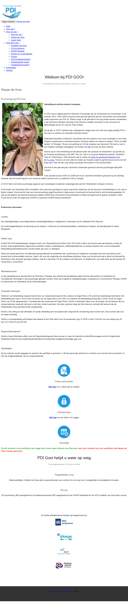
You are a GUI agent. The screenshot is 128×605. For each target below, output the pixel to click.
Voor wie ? (10, 29)
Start (8, 26)
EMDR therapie (17, 51)
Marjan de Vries (23, 21)
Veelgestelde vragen (20, 62)
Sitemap (58, 591)
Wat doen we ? (13, 42)
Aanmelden (11, 67)
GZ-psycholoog (17, 48)
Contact (9, 70)
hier (89, 147)
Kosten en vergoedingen (21, 53)
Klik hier (52, 386)
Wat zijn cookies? (97, 2)
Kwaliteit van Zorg (19, 45)
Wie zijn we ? (12, 31)
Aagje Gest (16, 40)
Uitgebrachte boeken (20, 64)
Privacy (14, 56)
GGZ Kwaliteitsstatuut (20, 59)
